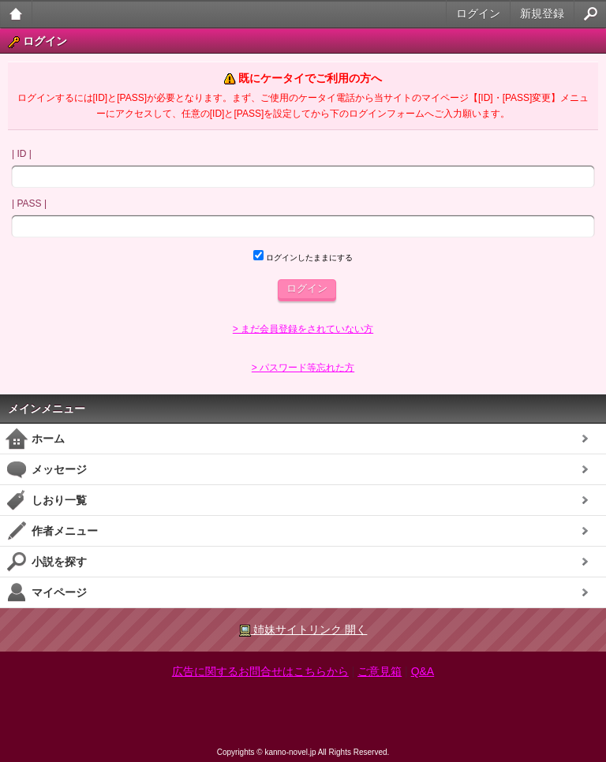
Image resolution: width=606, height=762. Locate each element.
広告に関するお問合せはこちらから (260, 671)
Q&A (423, 671)
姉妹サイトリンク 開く (303, 630)
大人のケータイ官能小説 (16, 14)
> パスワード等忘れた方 (303, 367)
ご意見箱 (379, 671)
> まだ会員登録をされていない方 (303, 328)
